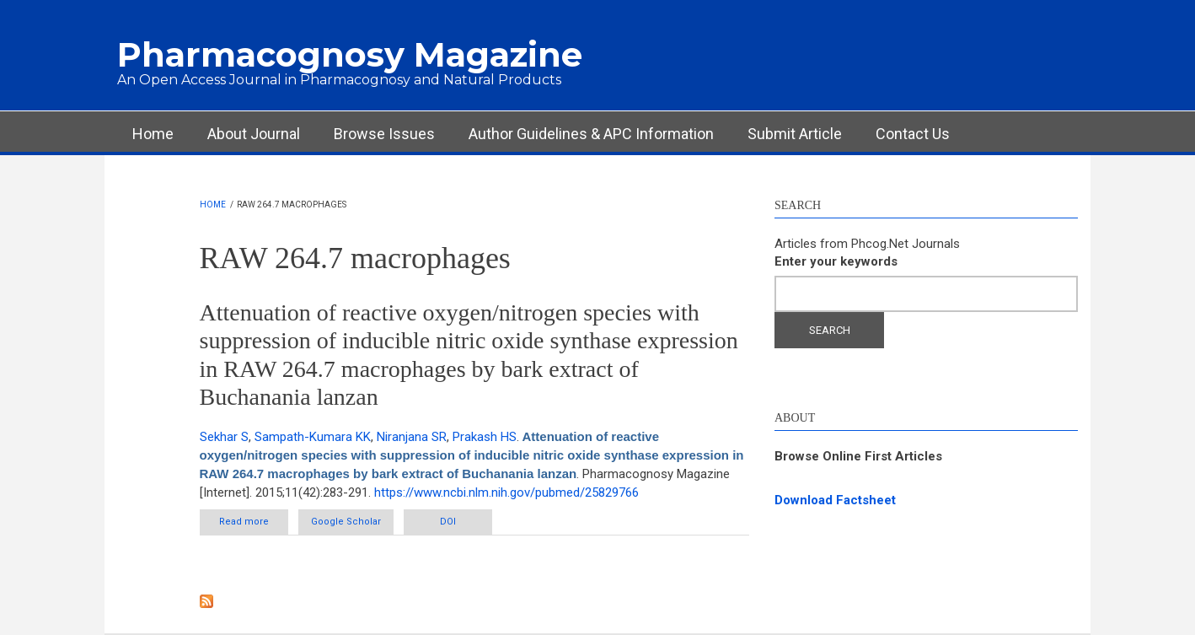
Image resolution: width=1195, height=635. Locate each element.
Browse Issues (384, 134)
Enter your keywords (836, 261)
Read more (253, 525)
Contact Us (913, 134)
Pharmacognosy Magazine (349, 54)
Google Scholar (346, 521)
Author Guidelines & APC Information (591, 134)
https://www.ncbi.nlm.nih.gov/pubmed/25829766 (506, 492)
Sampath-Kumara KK (313, 436)
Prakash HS (485, 436)
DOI (448, 521)
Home (153, 134)
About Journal (253, 134)
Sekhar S (224, 436)
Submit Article (795, 134)
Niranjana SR (412, 436)
